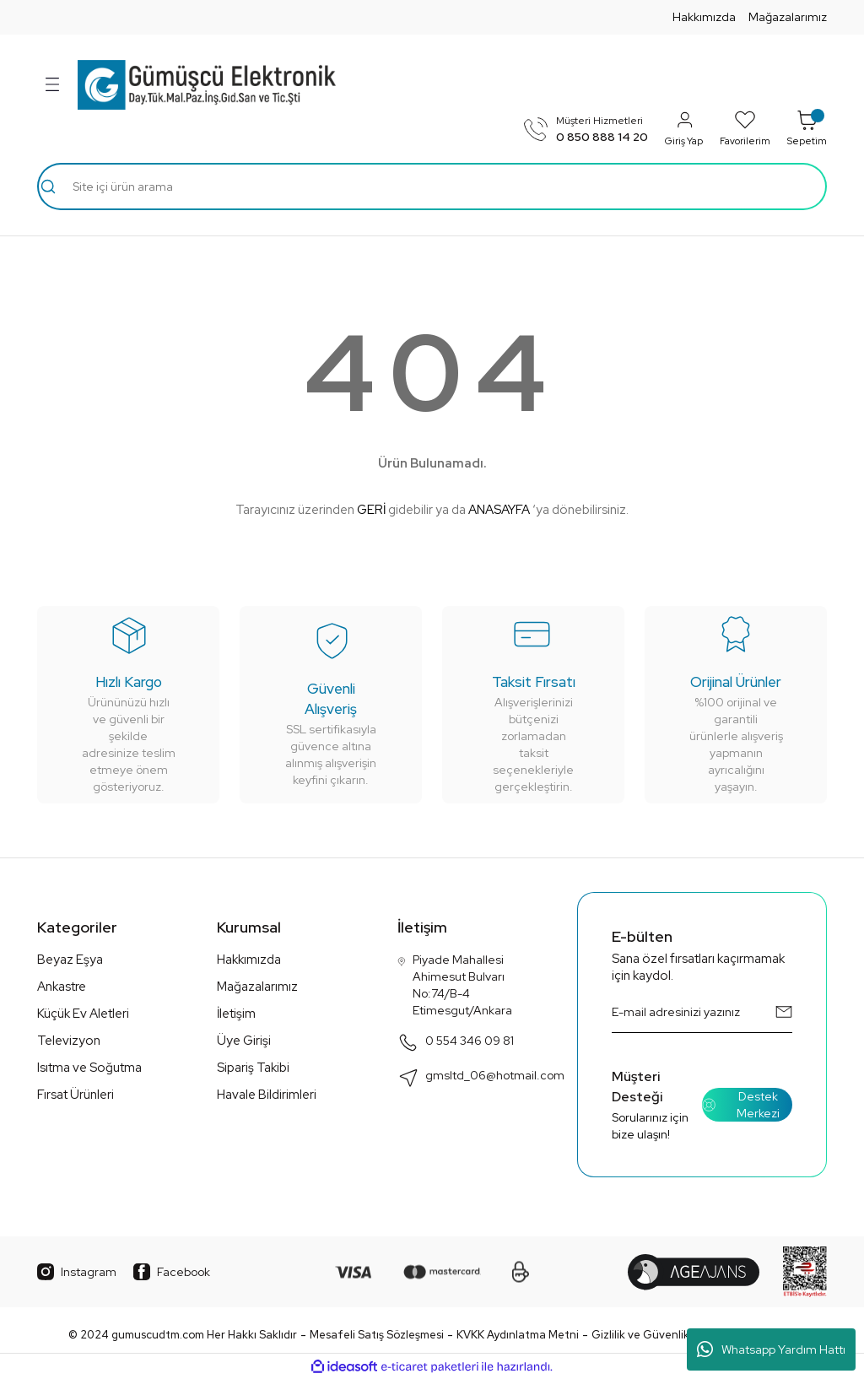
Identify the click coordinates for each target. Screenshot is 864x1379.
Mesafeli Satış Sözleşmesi (377, 1335)
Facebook (171, 1271)
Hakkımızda (704, 16)
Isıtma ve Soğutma (89, 1067)
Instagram (76, 1271)
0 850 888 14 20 (602, 136)
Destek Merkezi (741, 1105)
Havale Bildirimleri (266, 1094)
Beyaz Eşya (70, 959)
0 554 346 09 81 (455, 1042)
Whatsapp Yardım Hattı (771, 1349)
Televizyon (68, 1040)
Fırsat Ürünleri (75, 1094)
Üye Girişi (244, 1040)
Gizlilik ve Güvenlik (640, 1335)
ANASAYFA (499, 509)
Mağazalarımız (787, 16)
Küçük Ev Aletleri (83, 1013)
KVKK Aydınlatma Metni (517, 1335)
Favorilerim (745, 128)
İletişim (236, 1013)
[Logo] (207, 85)
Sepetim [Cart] (807, 128)
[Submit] (783, 1012)
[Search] (432, 186)
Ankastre (61, 986)
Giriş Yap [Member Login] (684, 128)
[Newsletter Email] (702, 1012)
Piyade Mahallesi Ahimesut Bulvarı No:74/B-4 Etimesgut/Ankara (454, 984)
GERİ (371, 509)
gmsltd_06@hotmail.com (480, 1077)
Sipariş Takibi (253, 1067)
